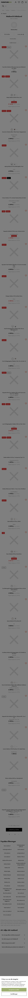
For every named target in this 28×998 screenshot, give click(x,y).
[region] (14, 987)
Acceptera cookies (14, 990)
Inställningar (14, 994)
